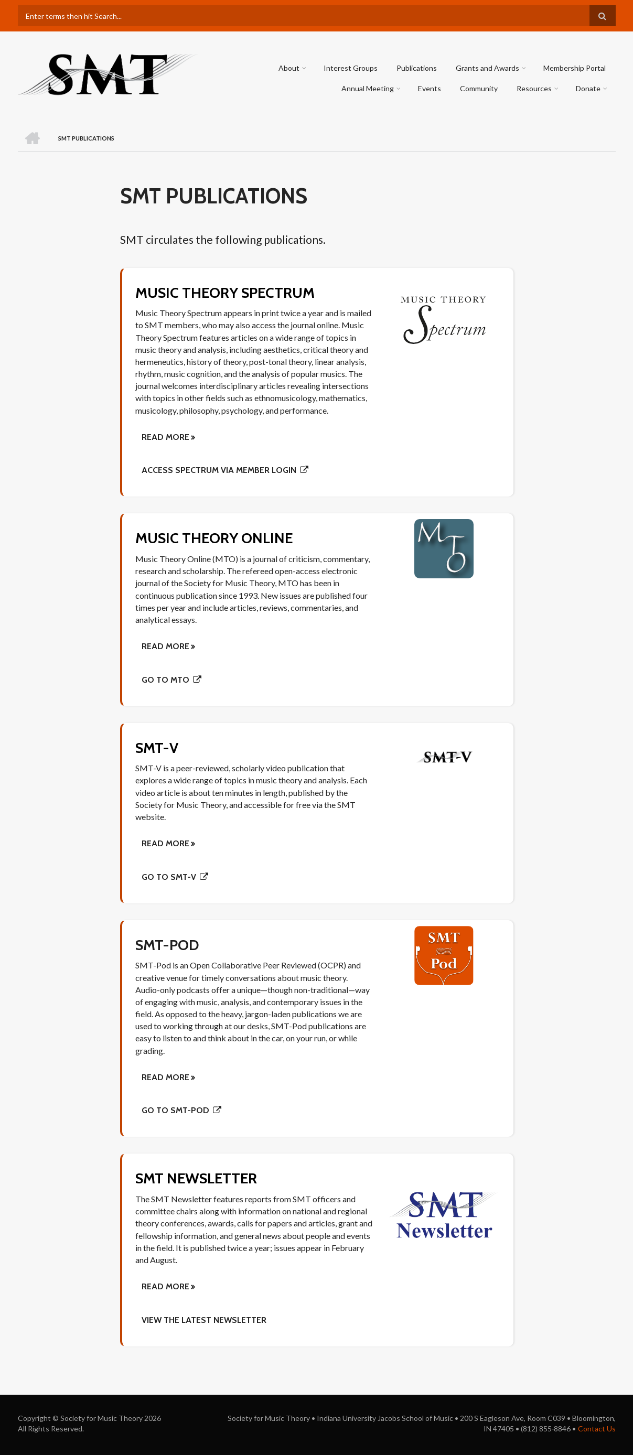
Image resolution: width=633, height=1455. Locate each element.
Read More (165, 437)
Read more (165, 1286)
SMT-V (157, 748)
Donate (588, 88)
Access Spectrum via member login (219, 470)
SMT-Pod (168, 945)
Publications (417, 67)
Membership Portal (575, 67)
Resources (534, 88)
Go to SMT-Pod (175, 1110)
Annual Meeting (368, 88)
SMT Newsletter (197, 1178)
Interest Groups (351, 67)
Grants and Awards (488, 67)
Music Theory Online (214, 538)
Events (430, 88)
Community (479, 88)
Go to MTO (165, 680)
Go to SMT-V (169, 877)
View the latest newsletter (204, 1320)
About (289, 67)
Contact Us (597, 1428)
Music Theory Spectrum (226, 292)
